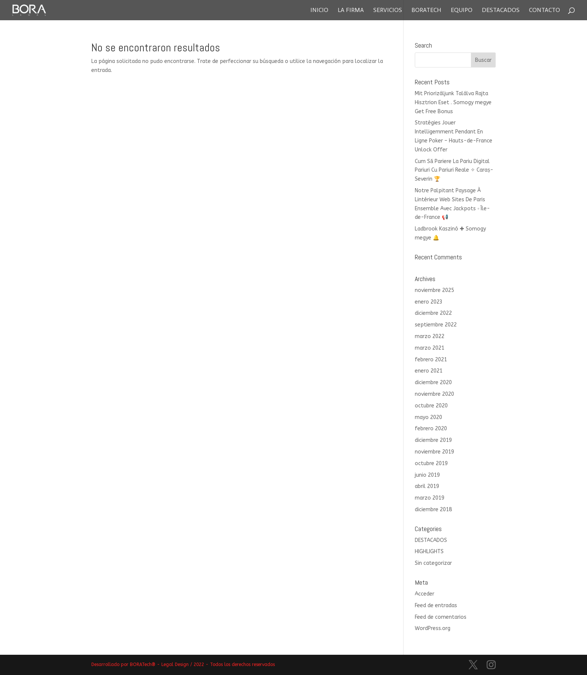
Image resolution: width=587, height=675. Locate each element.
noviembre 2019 (434, 452)
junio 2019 (427, 475)
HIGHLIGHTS (429, 551)
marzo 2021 (429, 348)
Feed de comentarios (440, 617)
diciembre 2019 (433, 440)
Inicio (319, 10)
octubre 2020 (431, 406)
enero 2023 (428, 302)
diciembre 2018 (433, 509)
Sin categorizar (433, 563)
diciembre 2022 (433, 313)
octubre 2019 (431, 463)
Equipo (461, 10)
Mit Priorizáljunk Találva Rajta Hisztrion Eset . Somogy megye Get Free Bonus (453, 102)
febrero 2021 (431, 359)
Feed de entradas (436, 605)
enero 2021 (428, 371)
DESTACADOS (431, 540)
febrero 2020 (431, 428)
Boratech (426, 10)
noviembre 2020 (434, 394)
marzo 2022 (429, 336)
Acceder (424, 594)
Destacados (501, 10)
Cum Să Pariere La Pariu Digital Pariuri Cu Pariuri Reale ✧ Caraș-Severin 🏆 (454, 170)
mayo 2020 (428, 417)
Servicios (387, 10)
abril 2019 (427, 486)
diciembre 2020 (433, 382)
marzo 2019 (429, 498)
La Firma (351, 10)
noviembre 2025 (434, 290)
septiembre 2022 (436, 325)
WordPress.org (432, 628)
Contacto (544, 10)
